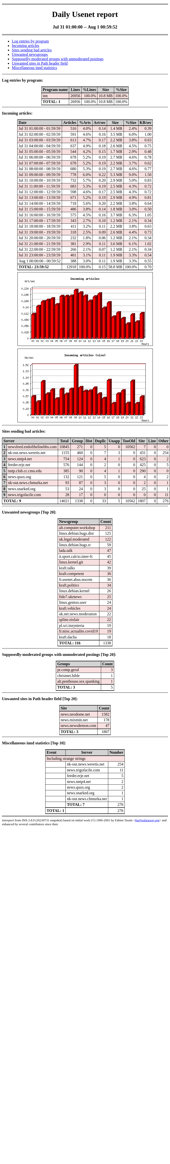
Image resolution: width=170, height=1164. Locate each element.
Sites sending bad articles (32, 50)
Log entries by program (30, 41)
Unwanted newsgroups (30, 54)
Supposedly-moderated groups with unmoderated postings (57, 59)
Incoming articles (25, 46)
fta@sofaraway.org (147, 820)
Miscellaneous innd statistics (34, 68)
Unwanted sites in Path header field (40, 63)
